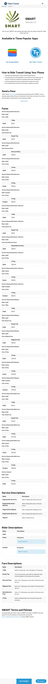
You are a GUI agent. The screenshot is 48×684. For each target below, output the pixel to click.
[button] (42, 3)
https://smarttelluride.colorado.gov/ (11, 616)
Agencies (4, 6)
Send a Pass (12, 94)
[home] (11, 4)
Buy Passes (24, 681)
